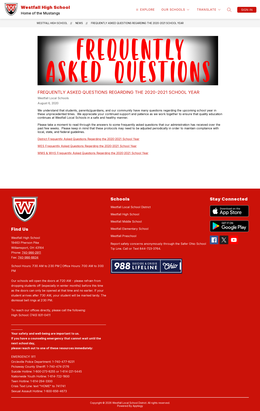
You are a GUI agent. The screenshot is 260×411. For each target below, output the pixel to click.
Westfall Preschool (123, 236)
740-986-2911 (31, 252)
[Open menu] (145, 9)
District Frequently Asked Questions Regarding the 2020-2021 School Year (88, 139)
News (79, 23)
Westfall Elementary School (129, 229)
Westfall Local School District (130, 207)
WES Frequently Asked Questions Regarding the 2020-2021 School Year (87, 146)
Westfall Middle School (126, 221)
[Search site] (229, 10)
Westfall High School (52, 23)
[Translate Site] (208, 9)
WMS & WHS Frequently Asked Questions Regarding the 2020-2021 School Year (93, 153)
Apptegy (138, 405)
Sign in (247, 10)
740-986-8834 (28, 257)
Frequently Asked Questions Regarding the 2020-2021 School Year (137, 23)
